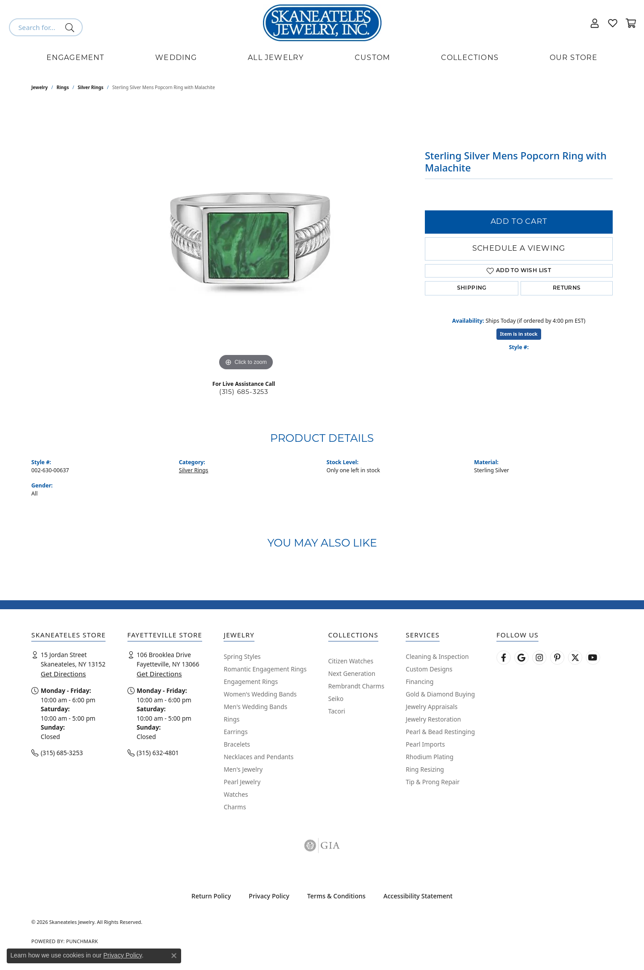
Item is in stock (519, 333)
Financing (419, 681)
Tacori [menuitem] (336, 711)
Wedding (176, 58)
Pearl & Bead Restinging (440, 731)
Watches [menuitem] (236, 794)
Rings (63, 87)
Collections (470, 58)
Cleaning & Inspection (437, 656)
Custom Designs (429, 669)
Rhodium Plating (429, 756)
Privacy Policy (269, 896)
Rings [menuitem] (231, 719)
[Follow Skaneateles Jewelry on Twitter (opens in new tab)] (575, 657)
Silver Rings (91, 87)
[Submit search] (71, 27)
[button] (594, 23)
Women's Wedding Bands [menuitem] (260, 694)
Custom (372, 58)
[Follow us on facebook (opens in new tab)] (503, 657)
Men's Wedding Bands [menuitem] (255, 706)
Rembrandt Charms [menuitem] (356, 686)
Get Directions (63, 673)
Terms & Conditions (336, 896)
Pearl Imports (425, 744)
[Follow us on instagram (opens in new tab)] (539, 657)
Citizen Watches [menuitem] (350, 661)
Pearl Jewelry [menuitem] (242, 782)
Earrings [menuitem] (236, 731)
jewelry (39, 87)
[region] (246, 238)
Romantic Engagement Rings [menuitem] (265, 669)
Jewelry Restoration (433, 719)
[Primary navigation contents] (322, 58)
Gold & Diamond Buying (440, 694)
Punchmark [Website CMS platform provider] (82, 941)
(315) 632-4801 (158, 752)
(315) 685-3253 (243, 392)
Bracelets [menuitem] (237, 744)
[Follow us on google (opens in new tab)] (521, 657)
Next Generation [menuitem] (352, 673)
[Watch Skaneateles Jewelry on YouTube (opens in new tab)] (593, 657)
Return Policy (211, 896)
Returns (567, 288)
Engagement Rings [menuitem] (251, 681)
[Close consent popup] (174, 955)
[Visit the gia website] (322, 845)
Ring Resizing (425, 769)
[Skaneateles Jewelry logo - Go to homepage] (322, 23)
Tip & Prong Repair (432, 782)
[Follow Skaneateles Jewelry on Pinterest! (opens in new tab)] (557, 657)
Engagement (76, 58)
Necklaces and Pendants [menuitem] (258, 756)
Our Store (574, 58)
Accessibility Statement (418, 896)
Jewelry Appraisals (432, 706)
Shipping (472, 288)
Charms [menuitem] (235, 807)
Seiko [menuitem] (335, 698)
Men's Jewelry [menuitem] (243, 769)
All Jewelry (276, 58)
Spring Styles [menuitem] (242, 656)
